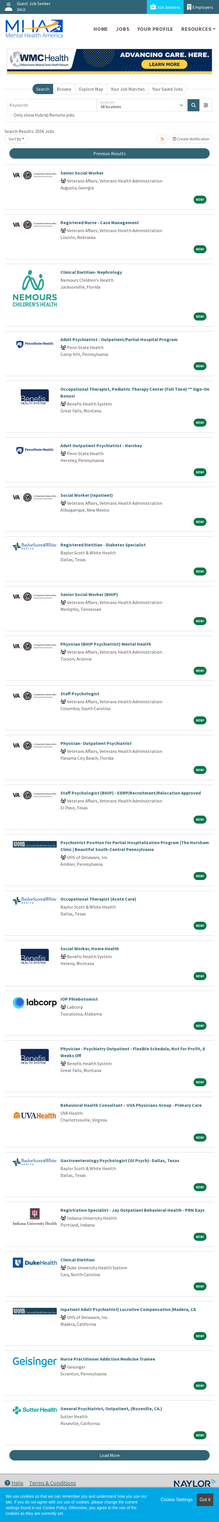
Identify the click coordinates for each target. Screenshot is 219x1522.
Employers (200, 7)
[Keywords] (52, 105)
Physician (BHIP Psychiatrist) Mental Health (105, 644)
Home (101, 29)
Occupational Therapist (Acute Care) (98, 899)
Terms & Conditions (52, 1482)
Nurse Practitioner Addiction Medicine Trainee (107, 1359)
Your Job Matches (128, 89)
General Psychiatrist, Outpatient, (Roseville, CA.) (111, 1408)
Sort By (15, 138)
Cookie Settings (176, 1499)
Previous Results (109, 153)
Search (42, 89)
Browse (64, 89)
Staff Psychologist (79, 693)
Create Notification (191, 138)
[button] (206, 105)
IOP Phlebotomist (79, 999)
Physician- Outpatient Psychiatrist (96, 743)
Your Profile (155, 29)
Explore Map (91, 89)
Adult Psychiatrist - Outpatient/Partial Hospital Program (119, 339)
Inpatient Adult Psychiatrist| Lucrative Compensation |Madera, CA (128, 1309)
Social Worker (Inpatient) (86, 495)
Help (14, 1482)
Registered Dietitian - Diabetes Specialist (103, 545)
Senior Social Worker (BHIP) (89, 594)
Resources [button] (196, 29)
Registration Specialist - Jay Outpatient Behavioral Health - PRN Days (132, 1210)
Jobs (122, 29)
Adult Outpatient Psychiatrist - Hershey (101, 445)
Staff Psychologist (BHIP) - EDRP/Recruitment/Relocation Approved (130, 793)
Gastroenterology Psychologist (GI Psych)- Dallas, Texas (119, 1160)
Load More (110, 1455)
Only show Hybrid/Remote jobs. (44, 115)
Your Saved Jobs (167, 89)
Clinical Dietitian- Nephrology (91, 272)
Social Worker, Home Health (89, 948)
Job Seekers (165, 7)
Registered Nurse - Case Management (99, 222)
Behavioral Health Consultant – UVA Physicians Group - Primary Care (131, 1105)
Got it (205, 1499)
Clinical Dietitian (77, 1259)
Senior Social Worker (82, 173)
